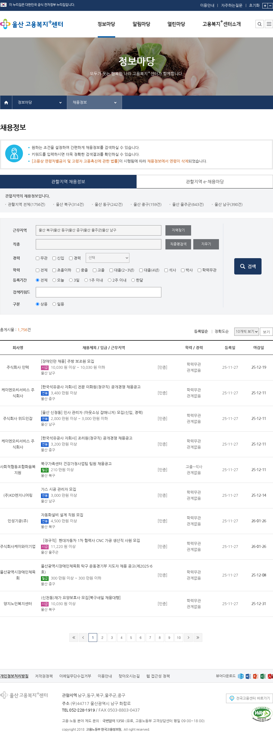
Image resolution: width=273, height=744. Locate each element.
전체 (44, 270)
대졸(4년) (151, 270)
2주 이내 (119, 280)
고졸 (101, 270)
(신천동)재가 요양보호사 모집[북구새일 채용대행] (81, 598)
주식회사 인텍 (18, 367)
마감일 (258, 348)
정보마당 (25, 102)
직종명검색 (178, 244)
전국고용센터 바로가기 (253, 698)
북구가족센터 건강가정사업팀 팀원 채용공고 (76, 464)
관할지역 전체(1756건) (26, 204)
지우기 (206, 244)
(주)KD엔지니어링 (17, 495)
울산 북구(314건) (70, 204)
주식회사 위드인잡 (17, 418)
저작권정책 (44, 676)
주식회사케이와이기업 (17, 546)
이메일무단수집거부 (75, 676)
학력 (188, 348)
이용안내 (207, 5)
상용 (44, 304)
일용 (60, 304)
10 (179, 637)
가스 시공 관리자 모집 (58, 489)
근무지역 (118, 348)
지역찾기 (178, 230)
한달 (139, 280)
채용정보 (80, 102)
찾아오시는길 (129, 676)
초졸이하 (64, 270)
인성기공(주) (18, 521)
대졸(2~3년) (124, 270)
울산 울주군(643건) (188, 204)
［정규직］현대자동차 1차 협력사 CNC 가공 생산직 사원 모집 (90, 540)
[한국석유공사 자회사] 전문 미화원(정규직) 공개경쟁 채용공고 (91, 387)
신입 (60, 258)
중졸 (84, 270)
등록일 (230, 348)
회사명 (18, 348)
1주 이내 (96, 280)
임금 (103, 348)
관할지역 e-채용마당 (205, 181)
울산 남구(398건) (229, 204)
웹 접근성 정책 (158, 676)
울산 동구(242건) (109, 204)
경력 (77, 258)
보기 (266, 332)
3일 (76, 280)
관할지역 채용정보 (68, 181)
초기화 (254, 3)
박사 (189, 270)
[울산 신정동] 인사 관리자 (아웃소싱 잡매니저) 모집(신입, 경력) (92, 412)
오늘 (60, 280)
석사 (172, 270)
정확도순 (222, 331)
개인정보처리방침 (14, 676)
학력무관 (209, 270)
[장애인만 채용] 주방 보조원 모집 (67, 361)
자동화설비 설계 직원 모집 (62, 515)
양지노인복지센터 (18, 604)
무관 (44, 258)
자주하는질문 (231, 5)
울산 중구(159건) (147, 204)
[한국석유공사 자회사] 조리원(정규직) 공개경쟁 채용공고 (86, 438)
